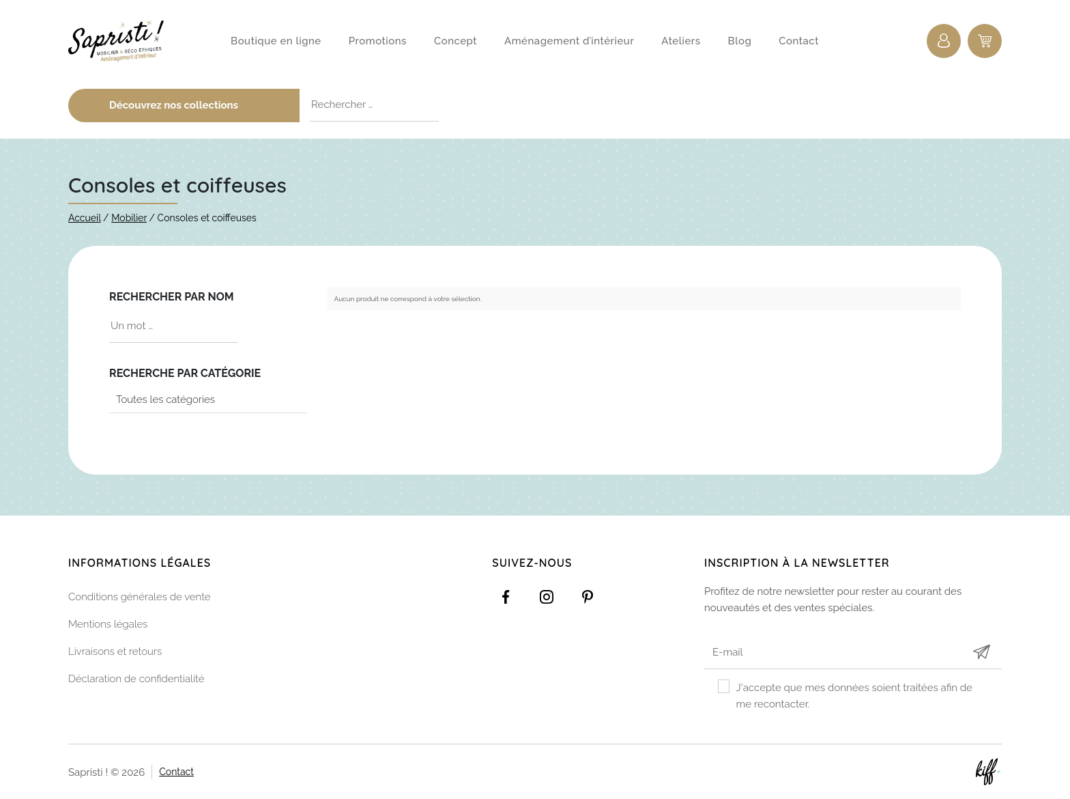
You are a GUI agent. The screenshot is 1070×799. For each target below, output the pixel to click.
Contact (799, 41)
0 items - (985, 41)
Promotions (378, 41)
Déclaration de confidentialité (136, 679)
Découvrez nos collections (199, 105)
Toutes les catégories (165, 399)
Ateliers (680, 41)
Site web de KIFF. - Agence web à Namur (988, 771)
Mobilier (129, 217)
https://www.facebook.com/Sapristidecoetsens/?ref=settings (505, 597)
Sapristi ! (122, 40)
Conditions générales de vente (139, 597)
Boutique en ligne (276, 41)
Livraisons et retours (115, 652)
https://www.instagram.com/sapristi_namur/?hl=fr (546, 597)
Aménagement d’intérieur (569, 41)
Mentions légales (108, 625)
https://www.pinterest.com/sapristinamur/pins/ (587, 597)
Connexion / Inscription (944, 41)
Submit (981, 652)
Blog (740, 41)
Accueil (84, 217)
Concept (455, 41)
